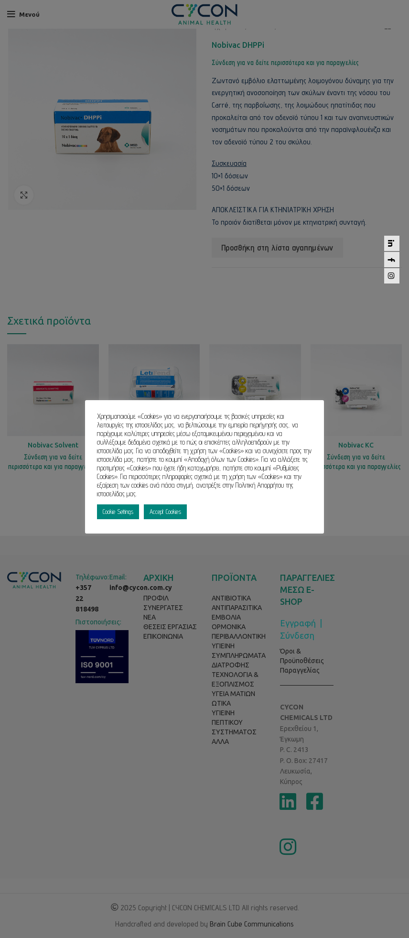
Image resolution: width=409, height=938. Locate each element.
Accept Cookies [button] (165, 511)
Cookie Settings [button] (118, 511)
